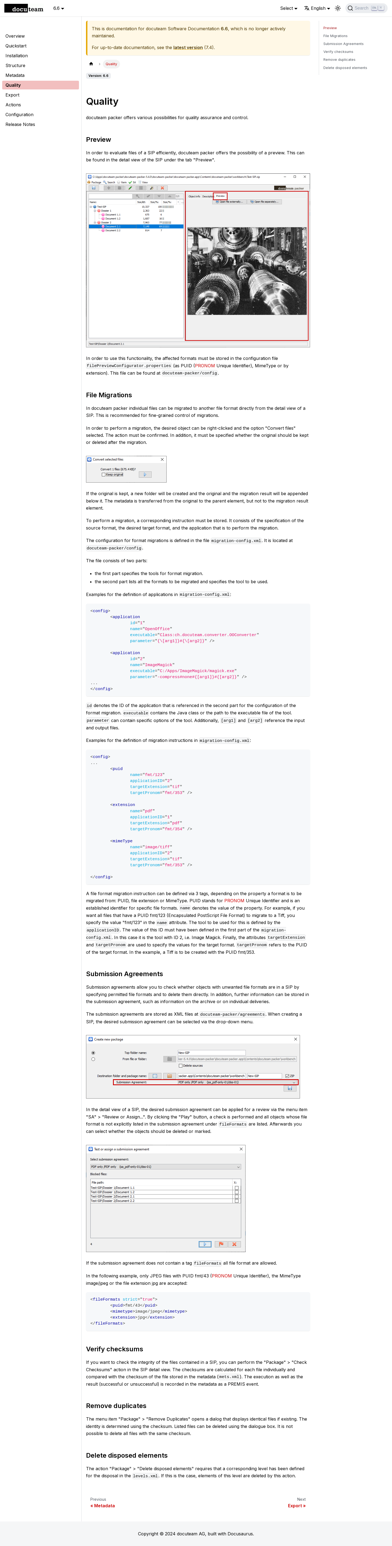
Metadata (14, 75)
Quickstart (15, 46)
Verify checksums (338, 52)
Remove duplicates (339, 60)
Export (12, 95)
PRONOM (205, 365)
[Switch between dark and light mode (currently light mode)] (337, 8)
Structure (15, 65)
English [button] (315, 8)
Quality (13, 85)
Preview (330, 28)
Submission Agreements (343, 44)
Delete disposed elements (345, 68)
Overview (15, 36)
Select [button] (286, 8)
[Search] (366, 8)
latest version (188, 47)
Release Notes (20, 124)
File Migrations (335, 36)
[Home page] (91, 64)
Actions (13, 104)
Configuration (19, 114)
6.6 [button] (56, 8)
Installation (16, 55)
